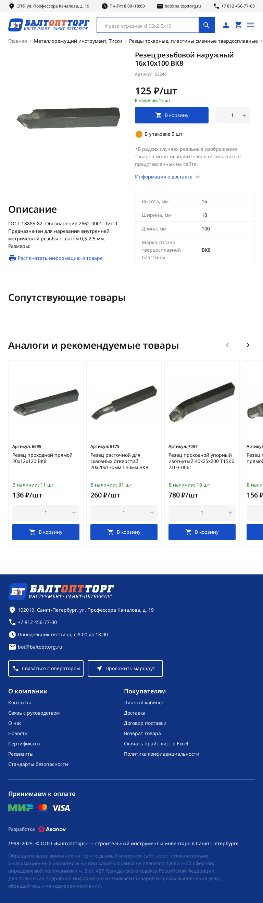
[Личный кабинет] (226, 25)
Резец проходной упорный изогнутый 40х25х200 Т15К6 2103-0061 (201, 461)
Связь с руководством (34, 712)
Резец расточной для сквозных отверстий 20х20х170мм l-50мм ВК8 (119, 461)
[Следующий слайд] (248, 344)
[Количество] (232, 115)
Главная (17, 40)
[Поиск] (206, 24)
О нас (15, 722)
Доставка (135, 712)
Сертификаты (24, 743)
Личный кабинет (144, 702)
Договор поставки (145, 722)
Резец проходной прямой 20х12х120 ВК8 (42, 458)
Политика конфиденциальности (161, 753)
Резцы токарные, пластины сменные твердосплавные (193, 40)
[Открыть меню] (251, 25)
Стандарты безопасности (38, 763)
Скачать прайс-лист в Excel (156, 743)
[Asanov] (52, 828)
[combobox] (156, 24)
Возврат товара (142, 733)
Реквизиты (21, 753)
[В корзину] (45, 531)
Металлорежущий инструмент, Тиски (78, 40)
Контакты (19, 702)
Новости (18, 733)
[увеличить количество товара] (244, 115)
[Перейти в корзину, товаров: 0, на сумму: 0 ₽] (238, 25)
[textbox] (151, 25)
